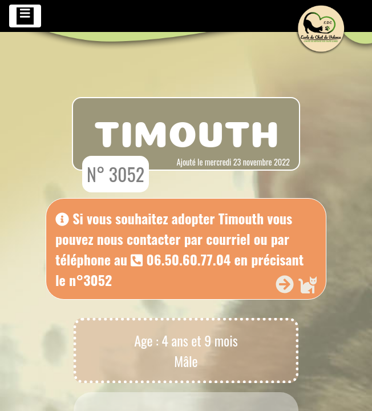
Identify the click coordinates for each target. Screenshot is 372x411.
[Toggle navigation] (25, 16)
